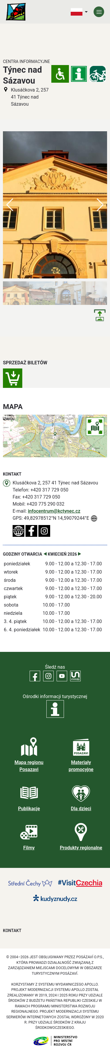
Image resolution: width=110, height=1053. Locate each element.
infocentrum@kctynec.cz (54, 511)
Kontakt (12, 930)
